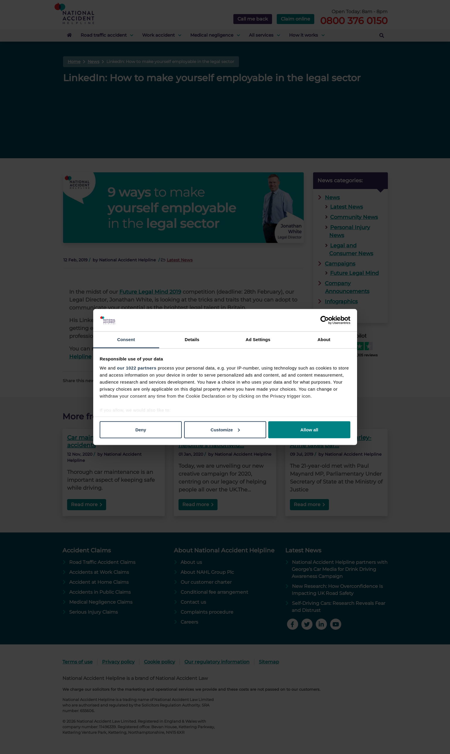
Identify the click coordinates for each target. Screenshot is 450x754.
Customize (225, 429)
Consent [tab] (126, 339)
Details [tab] (192, 339)
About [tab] (323, 339)
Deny (140, 429)
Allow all (309, 429)
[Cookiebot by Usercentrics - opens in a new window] (324, 320)
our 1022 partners (136, 367)
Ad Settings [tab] (258, 339)
